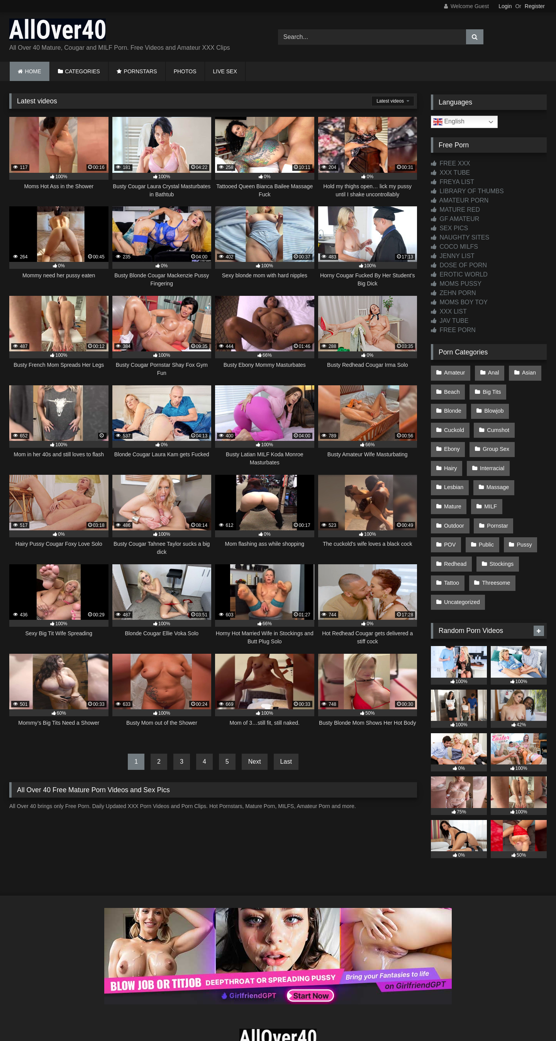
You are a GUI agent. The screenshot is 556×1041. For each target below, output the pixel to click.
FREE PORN (453, 330)
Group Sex (457, 437)
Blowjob (453, 405)
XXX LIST (449, 311)
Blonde (528, 388)
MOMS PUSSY (456, 283)
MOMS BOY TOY (459, 302)
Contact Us (278, 1007)
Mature (496, 470)
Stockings (456, 535)
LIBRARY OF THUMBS (467, 191)
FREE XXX (450, 163)
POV (491, 502)
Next (254, 761)
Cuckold (494, 405)
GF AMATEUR (455, 219)
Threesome (458, 551)
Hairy (498, 437)
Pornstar (454, 502)
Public (526, 502)
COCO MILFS (454, 246)
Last (286, 761)
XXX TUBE (450, 172)
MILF (450, 486)
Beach (451, 388)
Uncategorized (511, 551)
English (448, 122)
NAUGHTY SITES (460, 237)
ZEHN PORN (453, 293)
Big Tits (490, 388)
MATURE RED (455, 209)
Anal (491, 372)
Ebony (495, 421)
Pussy (451, 519)
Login (505, 6)
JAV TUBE (449, 320)
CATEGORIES (82, 71)
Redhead (491, 519)
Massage (455, 470)
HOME (33, 71)
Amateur (454, 372)
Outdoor (488, 486)
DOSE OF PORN (459, 265)
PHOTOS (185, 71)
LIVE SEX (225, 71)
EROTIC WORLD (459, 274)
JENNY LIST (453, 256)
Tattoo (496, 535)
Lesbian (499, 453)
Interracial (456, 453)
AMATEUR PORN (459, 200)
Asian (525, 372)
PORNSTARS (140, 71)
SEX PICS (449, 228)
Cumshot (455, 421)
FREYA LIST (452, 182)
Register (535, 6)
